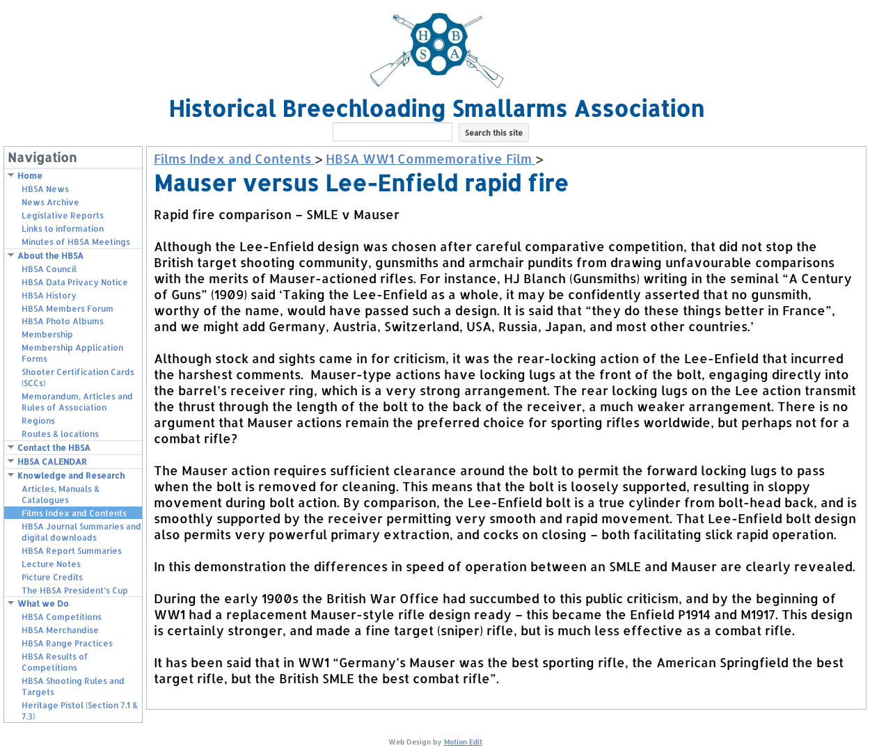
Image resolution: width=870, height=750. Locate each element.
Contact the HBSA (53, 447)
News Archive (50, 202)
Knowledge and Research (71, 475)
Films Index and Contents (74, 513)
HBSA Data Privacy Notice (75, 282)
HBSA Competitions (62, 617)
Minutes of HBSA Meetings (76, 242)
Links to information (63, 228)
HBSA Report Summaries (72, 550)
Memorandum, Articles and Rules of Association (77, 402)
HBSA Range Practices (67, 643)
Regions (38, 420)
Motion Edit (463, 741)
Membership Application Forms (72, 353)
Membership (47, 334)
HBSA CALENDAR (52, 461)
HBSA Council (49, 269)
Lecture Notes (51, 564)
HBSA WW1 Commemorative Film (430, 158)
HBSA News (45, 189)
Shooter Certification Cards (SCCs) (78, 377)
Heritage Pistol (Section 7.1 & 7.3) (80, 710)
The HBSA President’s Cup (75, 590)
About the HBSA (50, 255)
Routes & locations (60, 434)
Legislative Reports (63, 215)
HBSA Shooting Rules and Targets (73, 686)
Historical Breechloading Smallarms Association (436, 108)
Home (29, 175)
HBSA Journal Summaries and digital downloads (81, 532)
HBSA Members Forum (67, 308)
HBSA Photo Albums (63, 321)
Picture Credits (52, 577)
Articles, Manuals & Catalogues (61, 494)
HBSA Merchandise (60, 630)
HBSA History (49, 295)
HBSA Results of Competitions (55, 662)
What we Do (43, 603)
